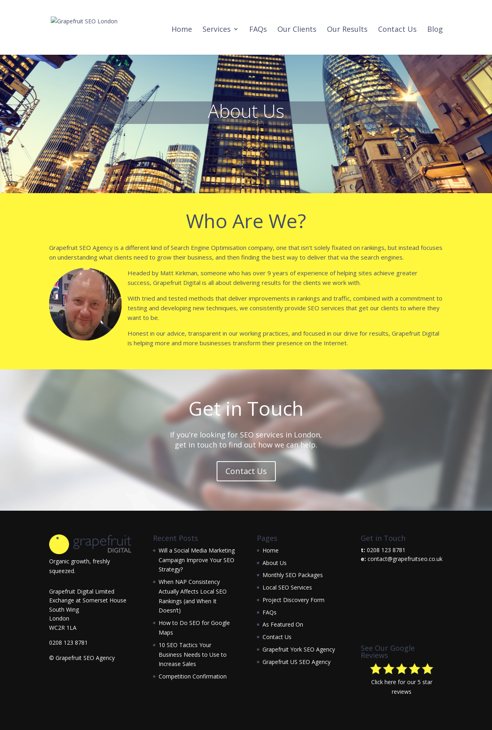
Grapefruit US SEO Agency (297, 662)
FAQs (258, 30)
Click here (383, 682)
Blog (435, 30)
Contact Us (397, 30)
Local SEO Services (287, 587)
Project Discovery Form (294, 600)
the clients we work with (326, 282)
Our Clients (296, 30)
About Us (275, 563)
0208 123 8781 (68, 642)
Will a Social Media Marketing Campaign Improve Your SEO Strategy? (197, 559)
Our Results (347, 30)
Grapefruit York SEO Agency (299, 649)
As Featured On (283, 624)
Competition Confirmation (193, 676)
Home (182, 30)
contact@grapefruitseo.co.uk (405, 559)
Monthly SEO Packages (293, 575)
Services (217, 30)
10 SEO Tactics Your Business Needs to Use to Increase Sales (193, 654)
